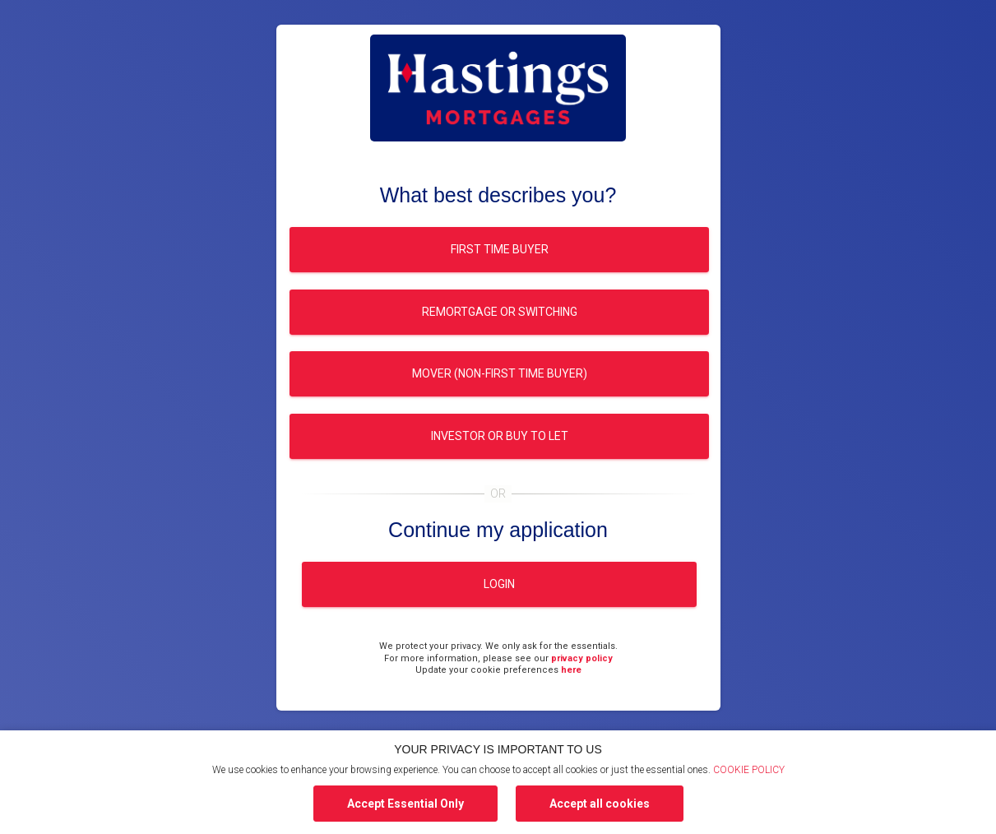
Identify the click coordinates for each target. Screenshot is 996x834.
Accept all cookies (599, 803)
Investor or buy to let (498, 435)
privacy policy (582, 658)
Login (499, 584)
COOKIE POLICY (749, 770)
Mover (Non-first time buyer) (498, 373)
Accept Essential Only (405, 803)
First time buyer (499, 249)
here (571, 670)
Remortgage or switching (499, 311)
